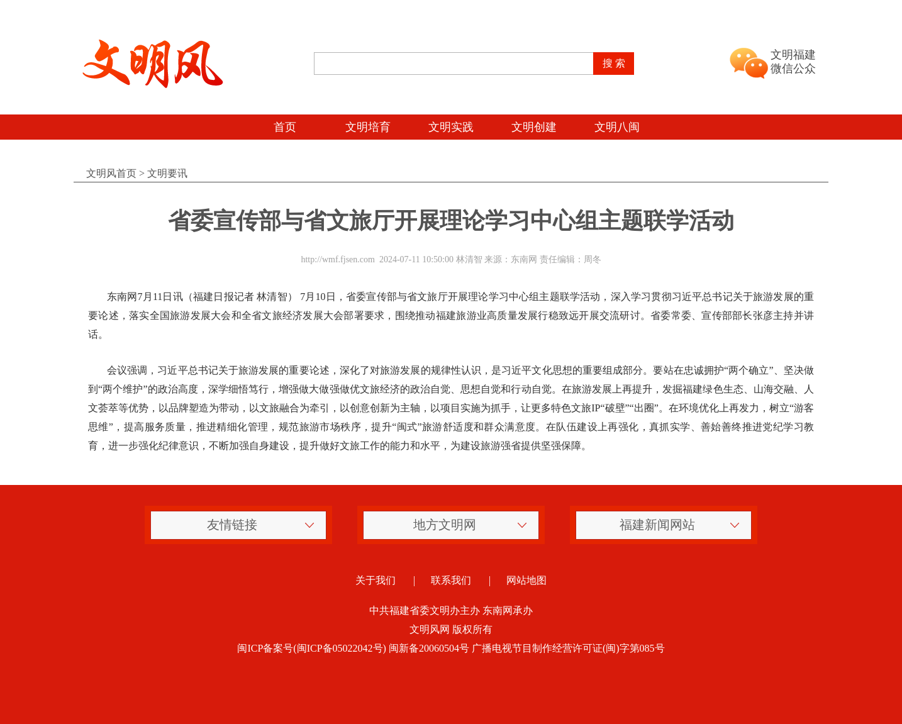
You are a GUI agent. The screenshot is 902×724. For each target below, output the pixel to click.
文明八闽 (617, 127)
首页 (285, 127)
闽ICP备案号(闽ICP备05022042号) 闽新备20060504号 (353, 648)
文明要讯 (167, 173)
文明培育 (368, 127)
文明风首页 (111, 173)
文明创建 (534, 127)
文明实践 (451, 127)
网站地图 (526, 580)
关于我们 (375, 580)
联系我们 (451, 580)
